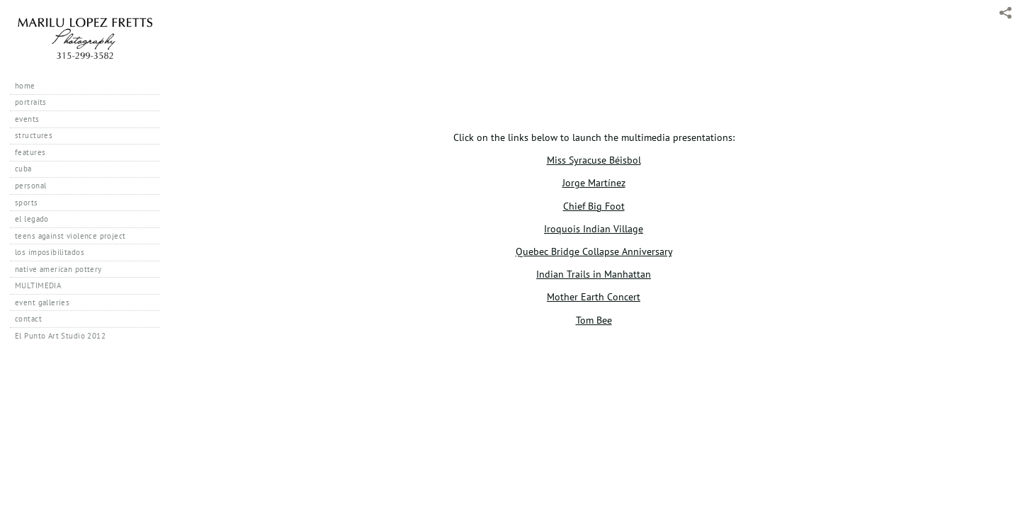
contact (28, 319)
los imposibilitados (49, 252)
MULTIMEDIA (38, 285)
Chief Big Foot (594, 206)
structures (33, 135)
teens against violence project (70, 236)
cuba (23, 169)
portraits (31, 102)
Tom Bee (594, 320)
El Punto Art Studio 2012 (60, 336)
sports (26, 203)
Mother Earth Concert (593, 296)
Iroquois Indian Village (593, 228)
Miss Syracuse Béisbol (594, 160)
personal (30, 186)
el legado (32, 219)
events (27, 119)
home (25, 86)
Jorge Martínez (593, 182)
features (30, 152)
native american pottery (58, 269)
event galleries (42, 302)
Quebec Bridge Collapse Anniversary (594, 251)
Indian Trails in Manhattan (593, 274)
